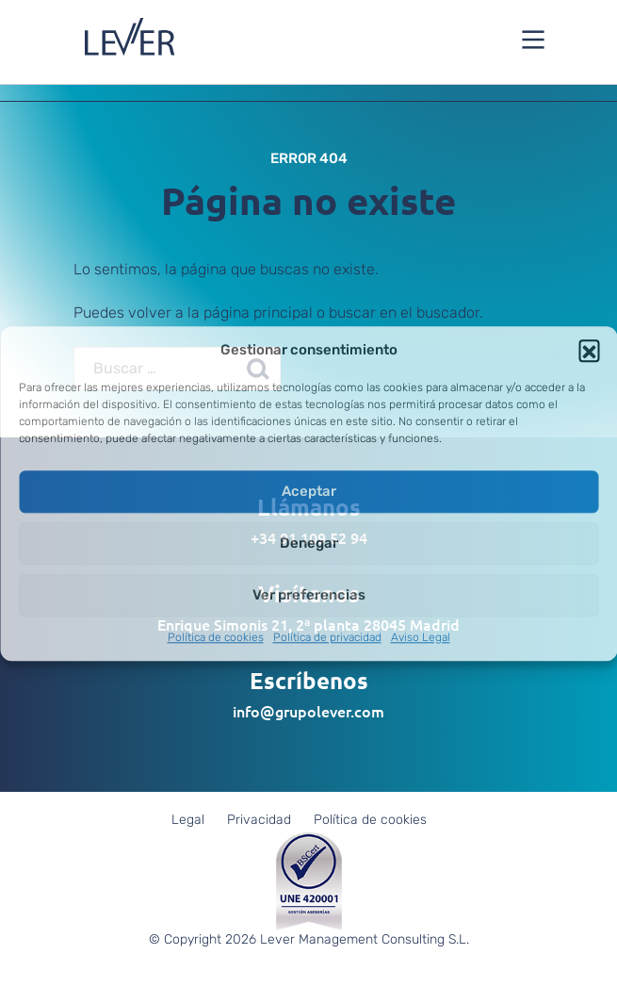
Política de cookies (216, 637)
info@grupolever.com (308, 710)
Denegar (309, 543)
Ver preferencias (308, 594)
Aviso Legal (420, 637)
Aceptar (309, 491)
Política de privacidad (327, 637)
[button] (588, 349)
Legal (187, 820)
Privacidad (259, 820)
